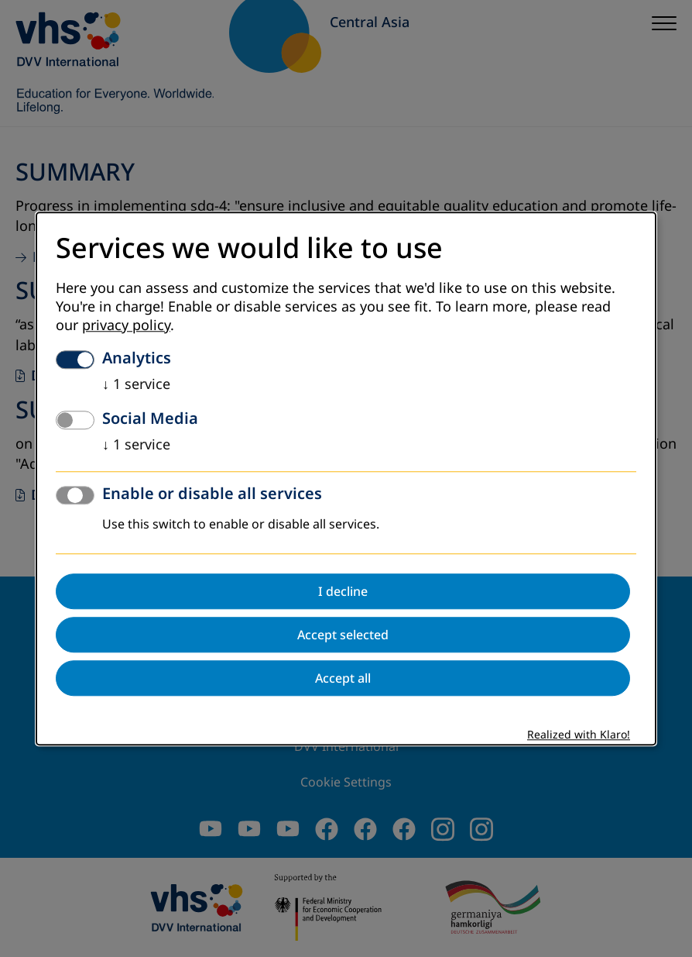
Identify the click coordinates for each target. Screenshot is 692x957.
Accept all (343, 678)
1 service (136, 384)
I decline (343, 591)
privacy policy (126, 325)
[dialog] (346, 478)
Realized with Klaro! (578, 735)
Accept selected (343, 634)
